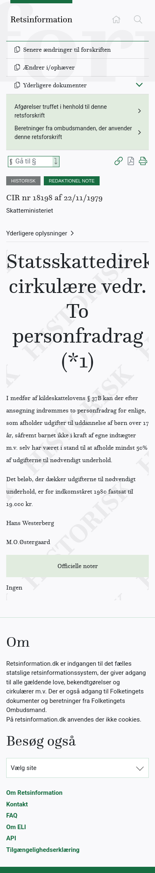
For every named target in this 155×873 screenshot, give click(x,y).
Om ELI (16, 827)
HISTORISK (23, 180)
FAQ (11, 815)
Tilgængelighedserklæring (42, 850)
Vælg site (23, 768)
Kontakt (17, 804)
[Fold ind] (139, 84)
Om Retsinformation (34, 792)
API (11, 838)
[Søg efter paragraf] (33, 161)
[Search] (55, 161)
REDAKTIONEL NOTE (72, 180)
